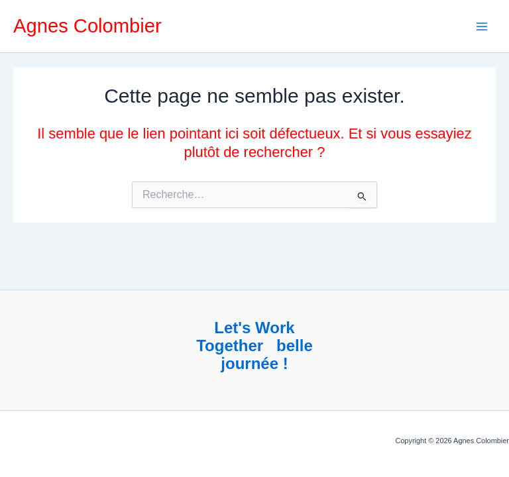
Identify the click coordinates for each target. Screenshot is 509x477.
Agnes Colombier (87, 25)
